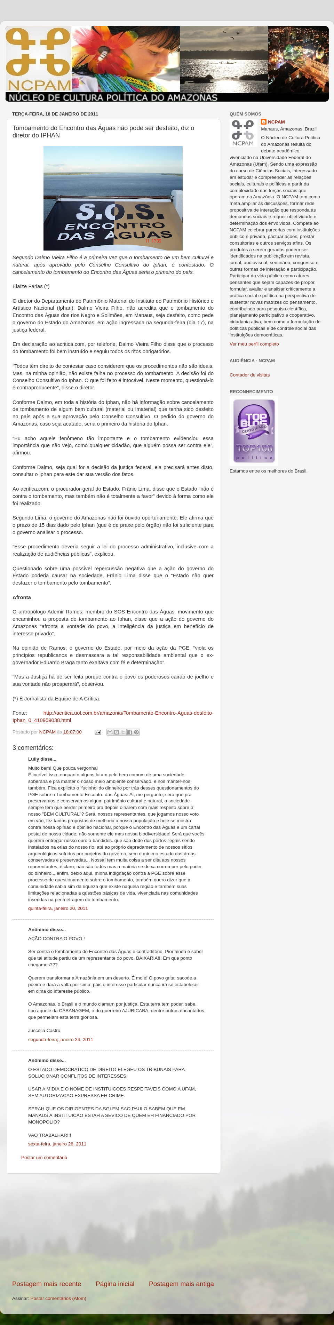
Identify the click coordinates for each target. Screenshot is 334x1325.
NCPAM (276, 122)
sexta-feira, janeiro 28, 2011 (57, 1144)
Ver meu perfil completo (254, 344)
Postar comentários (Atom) (59, 1298)
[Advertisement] (113, 1226)
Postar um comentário (44, 1157)
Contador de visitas (250, 375)
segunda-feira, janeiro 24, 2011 (60, 1039)
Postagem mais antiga (181, 1283)
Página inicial (115, 1283)
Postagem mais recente (46, 1283)
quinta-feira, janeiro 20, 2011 (58, 908)
